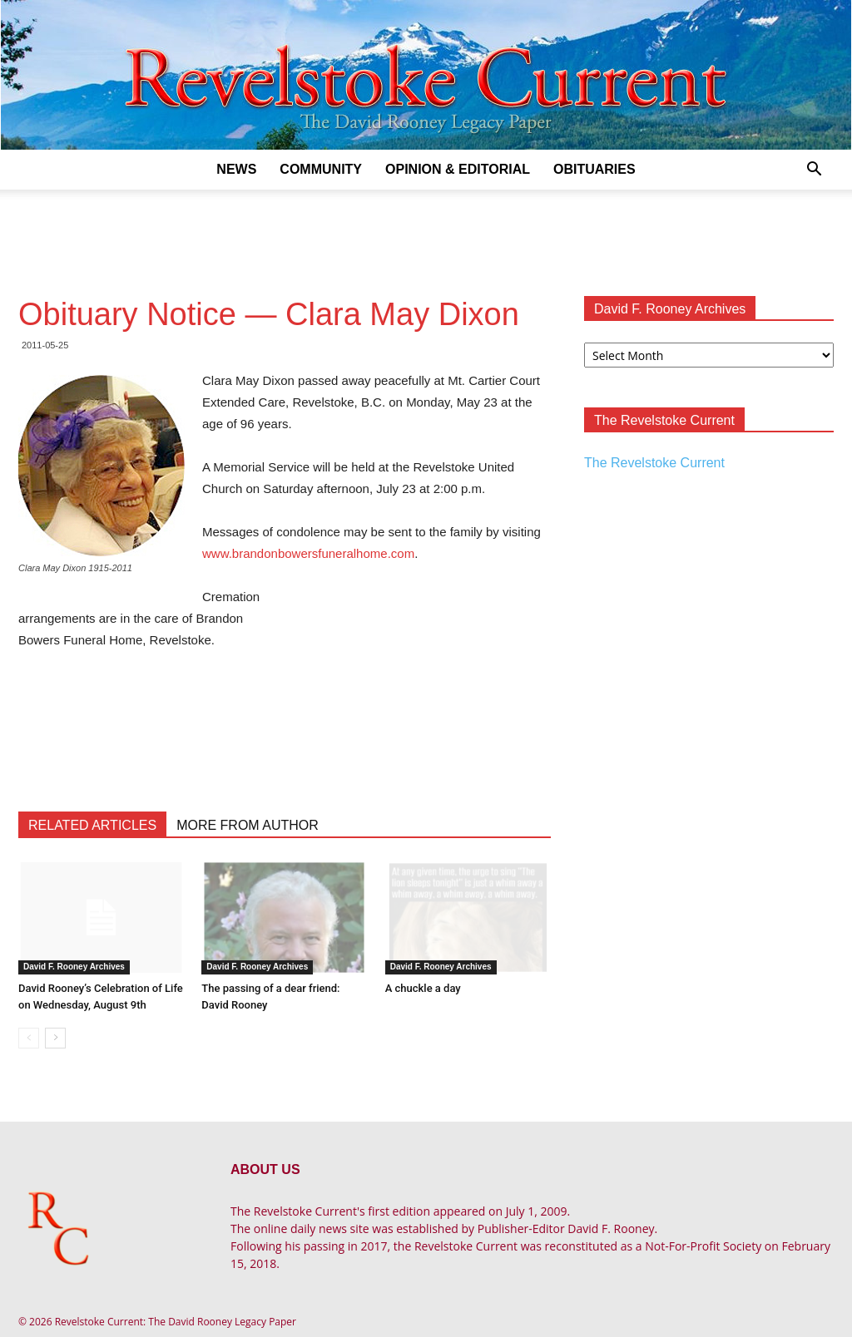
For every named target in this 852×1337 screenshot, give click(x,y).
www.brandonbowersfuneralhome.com (308, 553)
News (236, 169)
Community (321, 169)
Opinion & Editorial (457, 169)
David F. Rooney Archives (74, 966)
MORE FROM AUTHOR (247, 825)
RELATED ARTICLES (92, 825)
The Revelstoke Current (654, 463)
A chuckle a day (423, 988)
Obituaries (594, 169)
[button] (814, 171)
